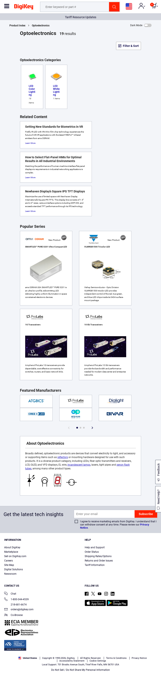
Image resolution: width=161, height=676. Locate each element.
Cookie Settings (98, 660)
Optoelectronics (40, 25)
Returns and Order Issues (99, 560)
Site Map (9, 565)
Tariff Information (95, 565)
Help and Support (95, 547)
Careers (8, 560)
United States (27, 658)
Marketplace (11, 551)
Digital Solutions (13, 569)
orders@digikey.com (19, 610)
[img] (23, 7)
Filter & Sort (131, 46)
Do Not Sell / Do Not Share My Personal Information (80, 669)
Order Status (92, 551)
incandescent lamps (79, 464)
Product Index (17, 25)
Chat (10, 594)
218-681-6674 (15, 604)
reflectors (62, 457)
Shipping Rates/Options (98, 556)
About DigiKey (12, 547)
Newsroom (10, 573)
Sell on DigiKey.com (15, 556)
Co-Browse (13, 615)
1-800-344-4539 (16, 600)
